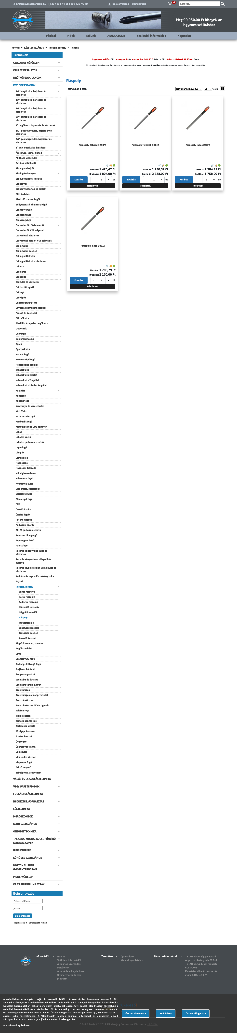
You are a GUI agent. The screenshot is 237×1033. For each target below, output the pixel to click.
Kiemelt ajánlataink (132, 960)
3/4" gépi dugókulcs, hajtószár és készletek (34, 141)
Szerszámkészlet (25, 700)
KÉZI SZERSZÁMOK (34, 47)
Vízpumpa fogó (24, 762)
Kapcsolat (184, 36)
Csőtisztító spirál (25, 287)
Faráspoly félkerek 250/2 (92, 145)
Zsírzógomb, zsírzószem (28, 772)
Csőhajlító (21, 276)
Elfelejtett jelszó (38, 922)
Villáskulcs (21, 751)
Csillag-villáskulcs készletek (31, 261)
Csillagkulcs (22, 246)
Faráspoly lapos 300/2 (92, 245)
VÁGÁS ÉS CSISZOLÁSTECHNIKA (32, 779)
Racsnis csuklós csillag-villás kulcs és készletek (36, 569)
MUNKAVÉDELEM (23, 877)
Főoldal (51, 36)
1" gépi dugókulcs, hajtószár (31, 147)
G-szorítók (21, 328)
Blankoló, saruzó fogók (28, 199)
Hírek (71, 36)
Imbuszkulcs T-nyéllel (27, 380)
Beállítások (166, 1013)
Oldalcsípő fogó (24, 499)
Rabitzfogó (21, 545)
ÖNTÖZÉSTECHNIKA (24, 831)
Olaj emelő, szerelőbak (28, 488)
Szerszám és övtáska (27, 679)
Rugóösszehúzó (24, 648)
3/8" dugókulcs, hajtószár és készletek (31, 110)
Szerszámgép (23, 690)
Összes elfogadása (196, 1013)
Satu (18, 653)
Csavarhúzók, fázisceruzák (30, 225)
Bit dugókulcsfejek (26, 173)
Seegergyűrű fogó (25, 658)
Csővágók (21, 297)
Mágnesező (22, 463)
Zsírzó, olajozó (23, 767)
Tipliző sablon (23, 715)
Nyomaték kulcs (24, 483)
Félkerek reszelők (28, 602)
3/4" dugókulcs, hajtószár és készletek (31, 118)
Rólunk (91, 36)
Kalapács (20, 390)
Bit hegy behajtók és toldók (31, 189)
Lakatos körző (23, 437)
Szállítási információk (151, 36)
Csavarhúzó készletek (27, 235)
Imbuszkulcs (22, 369)
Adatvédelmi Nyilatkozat (71, 971)
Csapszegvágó (23, 220)
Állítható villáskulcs (26, 158)
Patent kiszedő (24, 519)
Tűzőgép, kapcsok (25, 731)
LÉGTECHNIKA (21, 809)
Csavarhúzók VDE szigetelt (30, 230)
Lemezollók (22, 457)
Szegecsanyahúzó (25, 674)
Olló (18, 504)
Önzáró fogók (23, 514)
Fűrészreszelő (26, 622)
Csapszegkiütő (23, 214)
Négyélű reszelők (28, 612)
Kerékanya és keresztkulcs (30, 406)
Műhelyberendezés (26, 473)
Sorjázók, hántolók (26, 669)
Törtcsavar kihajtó (25, 726)
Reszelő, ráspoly (57, 47)
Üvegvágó (21, 741)
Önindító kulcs (23, 509)
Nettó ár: (94, 169)
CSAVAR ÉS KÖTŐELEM (26, 62)
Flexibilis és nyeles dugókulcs (32, 323)
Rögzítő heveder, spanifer (29, 643)
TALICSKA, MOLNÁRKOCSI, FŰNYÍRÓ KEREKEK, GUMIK (34, 840)
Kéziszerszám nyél (25, 416)
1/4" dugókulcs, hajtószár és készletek (31, 101)
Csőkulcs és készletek (27, 282)
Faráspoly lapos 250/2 (198, 145)
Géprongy (21, 333)
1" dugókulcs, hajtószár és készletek (35, 125)
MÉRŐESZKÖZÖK (23, 816)
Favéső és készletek (26, 313)
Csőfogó (20, 292)
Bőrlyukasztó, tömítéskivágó (31, 204)
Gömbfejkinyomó (25, 339)
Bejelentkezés (120, 3)
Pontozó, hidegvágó (26, 535)
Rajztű (19, 581)
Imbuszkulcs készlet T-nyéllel (31, 385)
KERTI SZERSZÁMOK (25, 824)
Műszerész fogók (25, 478)
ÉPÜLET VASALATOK (25, 70)
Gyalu (19, 344)
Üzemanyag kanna (26, 746)
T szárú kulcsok (24, 736)
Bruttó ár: (94, 174)
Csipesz (20, 266)
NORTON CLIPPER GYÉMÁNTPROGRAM (25, 867)
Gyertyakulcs (23, 349)
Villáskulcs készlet (26, 757)
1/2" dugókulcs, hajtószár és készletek (31, 93)
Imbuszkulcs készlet (26, 375)
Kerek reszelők (27, 597)
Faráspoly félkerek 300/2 (145, 145)
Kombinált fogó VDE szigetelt (31, 426)
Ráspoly (75, 47)
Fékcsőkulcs (22, 318)
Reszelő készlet (27, 638)
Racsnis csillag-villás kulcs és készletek (31, 552)
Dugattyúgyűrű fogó (26, 302)
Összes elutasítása (135, 1013)
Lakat (19, 432)
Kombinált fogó (24, 421)
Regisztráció (139, 3)
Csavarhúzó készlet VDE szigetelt (34, 240)
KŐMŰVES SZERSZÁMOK (27, 857)
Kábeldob (21, 395)
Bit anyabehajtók (25, 168)
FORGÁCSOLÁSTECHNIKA (28, 794)
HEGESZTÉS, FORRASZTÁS (28, 801)
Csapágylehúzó (24, 209)
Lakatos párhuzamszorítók (30, 442)
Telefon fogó (22, 710)
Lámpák (20, 452)
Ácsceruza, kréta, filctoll (29, 152)
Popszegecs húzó (25, 540)
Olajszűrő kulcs (24, 493)
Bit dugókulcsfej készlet (29, 178)
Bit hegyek (21, 183)
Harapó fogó (22, 354)
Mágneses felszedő (26, 468)
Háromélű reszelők (29, 607)
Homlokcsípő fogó (25, 359)
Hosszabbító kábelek (27, 364)
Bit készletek (23, 194)
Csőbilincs (21, 271)
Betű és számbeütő (26, 163)
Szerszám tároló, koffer (28, 684)
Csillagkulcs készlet (26, 251)
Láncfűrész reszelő (29, 627)
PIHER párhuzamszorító (28, 530)
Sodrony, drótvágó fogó (28, 664)
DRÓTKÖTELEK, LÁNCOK (27, 77)
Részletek (92, 185)
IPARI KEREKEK (22, 850)
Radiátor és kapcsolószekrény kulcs (35, 576)
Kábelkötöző (22, 400)
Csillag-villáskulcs (25, 256)
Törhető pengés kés (26, 721)
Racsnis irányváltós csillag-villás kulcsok (33, 561)
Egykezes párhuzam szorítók (31, 307)
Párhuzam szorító (25, 525)
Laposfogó (21, 447)
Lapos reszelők (27, 591)
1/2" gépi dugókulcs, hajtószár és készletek (34, 132)
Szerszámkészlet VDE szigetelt (32, 705)
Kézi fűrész (21, 411)
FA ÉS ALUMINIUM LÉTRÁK (28, 884)
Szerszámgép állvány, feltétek (32, 695)
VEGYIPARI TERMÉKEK (26, 786)
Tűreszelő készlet (28, 633)
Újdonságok (127, 956)
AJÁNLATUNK (116, 36)
